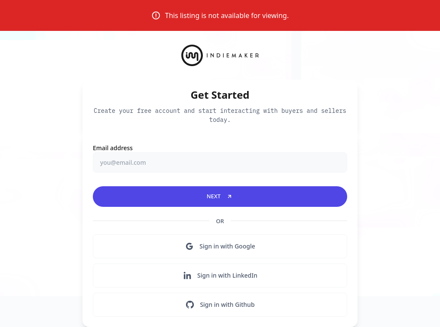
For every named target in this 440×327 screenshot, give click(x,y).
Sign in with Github (219, 304)
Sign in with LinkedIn (220, 275)
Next (220, 196)
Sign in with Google (220, 246)
